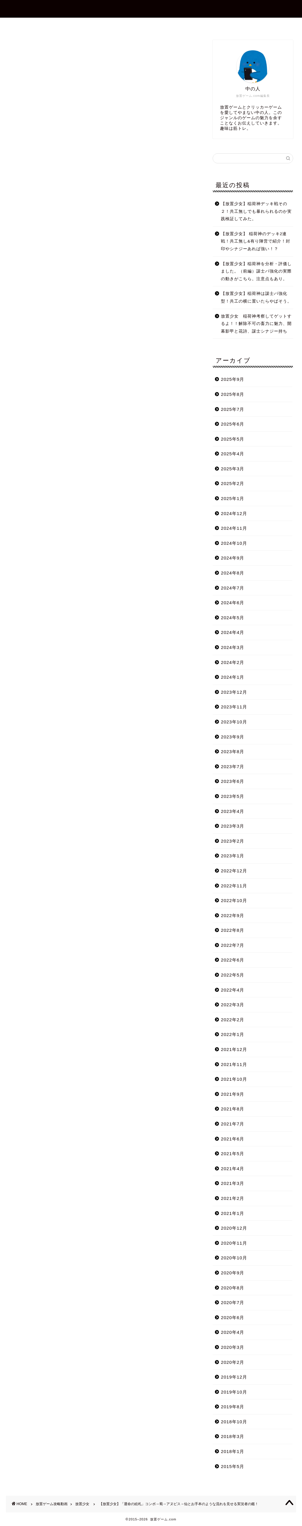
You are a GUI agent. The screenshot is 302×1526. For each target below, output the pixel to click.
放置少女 (18, 48)
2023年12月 (234, 692)
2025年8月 (232, 394)
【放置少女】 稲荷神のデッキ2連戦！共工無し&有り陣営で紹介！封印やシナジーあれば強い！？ (255, 241)
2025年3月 (232, 468)
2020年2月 (232, 1362)
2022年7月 (232, 945)
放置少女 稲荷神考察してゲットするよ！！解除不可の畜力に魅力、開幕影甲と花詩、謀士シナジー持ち (256, 323)
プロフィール (118, 24)
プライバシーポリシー (203, 24)
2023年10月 (234, 721)
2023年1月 (232, 855)
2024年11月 (234, 528)
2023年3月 (232, 825)
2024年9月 (232, 557)
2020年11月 (234, 1243)
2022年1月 (232, 1034)
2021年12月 (234, 1049)
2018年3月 (232, 1436)
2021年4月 (232, 1168)
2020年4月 (232, 1332)
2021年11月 (234, 1064)
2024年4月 (232, 632)
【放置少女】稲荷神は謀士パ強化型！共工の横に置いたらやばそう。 (256, 297)
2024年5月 (232, 617)
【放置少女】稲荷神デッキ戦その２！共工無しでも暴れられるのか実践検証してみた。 (256, 211)
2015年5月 (232, 1466)
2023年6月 (232, 781)
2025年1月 (232, 498)
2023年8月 (232, 751)
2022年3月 (232, 1004)
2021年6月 (232, 1138)
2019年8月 (232, 1406)
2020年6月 (232, 1317)
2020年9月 (232, 1272)
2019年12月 (234, 1376)
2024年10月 (234, 543)
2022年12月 (234, 870)
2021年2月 (232, 1198)
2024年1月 (232, 677)
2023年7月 (232, 766)
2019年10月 (234, 1391)
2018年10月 (234, 1421)
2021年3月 (232, 1183)
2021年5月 (232, 1153)
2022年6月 (232, 959)
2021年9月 (232, 1094)
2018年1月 (232, 1451)
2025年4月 (232, 453)
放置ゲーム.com (151, 8)
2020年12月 (234, 1228)
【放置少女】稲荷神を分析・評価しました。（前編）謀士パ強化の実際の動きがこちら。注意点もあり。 (256, 271)
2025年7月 (232, 409)
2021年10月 (234, 1079)
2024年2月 (232, 662)
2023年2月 (232, 840)
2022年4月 (232, 989)
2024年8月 (232, 572)
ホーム (82, 24)
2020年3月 (232, 1347)
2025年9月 (232, 379)
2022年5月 (232, 974)
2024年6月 (232, 602)
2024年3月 (232, 647)
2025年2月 (232, 483)
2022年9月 (232, 915)
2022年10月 (234, 900)
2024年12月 (234, 513)
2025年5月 (232, 438)
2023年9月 (232, 736)
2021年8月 (232, 1108)
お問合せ (156, 24)
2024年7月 (232, 587)
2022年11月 (234, 885)
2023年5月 (232, 796)
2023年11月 (234, 706)
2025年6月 (232, 423)
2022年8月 (232, 930)
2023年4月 (232, 811)
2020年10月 (234, 1257)
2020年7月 (232, 1302)
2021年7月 (232, 1123)
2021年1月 (232, 1213)
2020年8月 (232, 1287)
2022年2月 (232, 1019)
